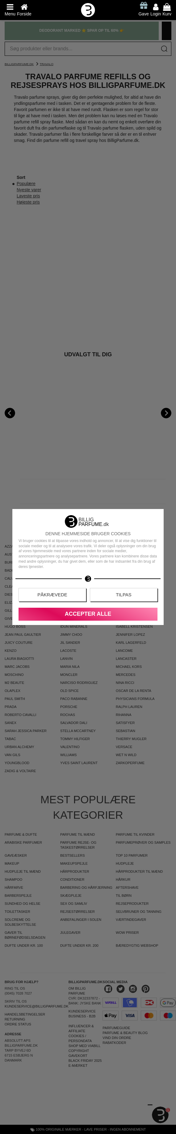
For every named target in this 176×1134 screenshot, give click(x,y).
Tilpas (124, 594)
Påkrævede (52, 594)
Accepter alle (88, 614)
